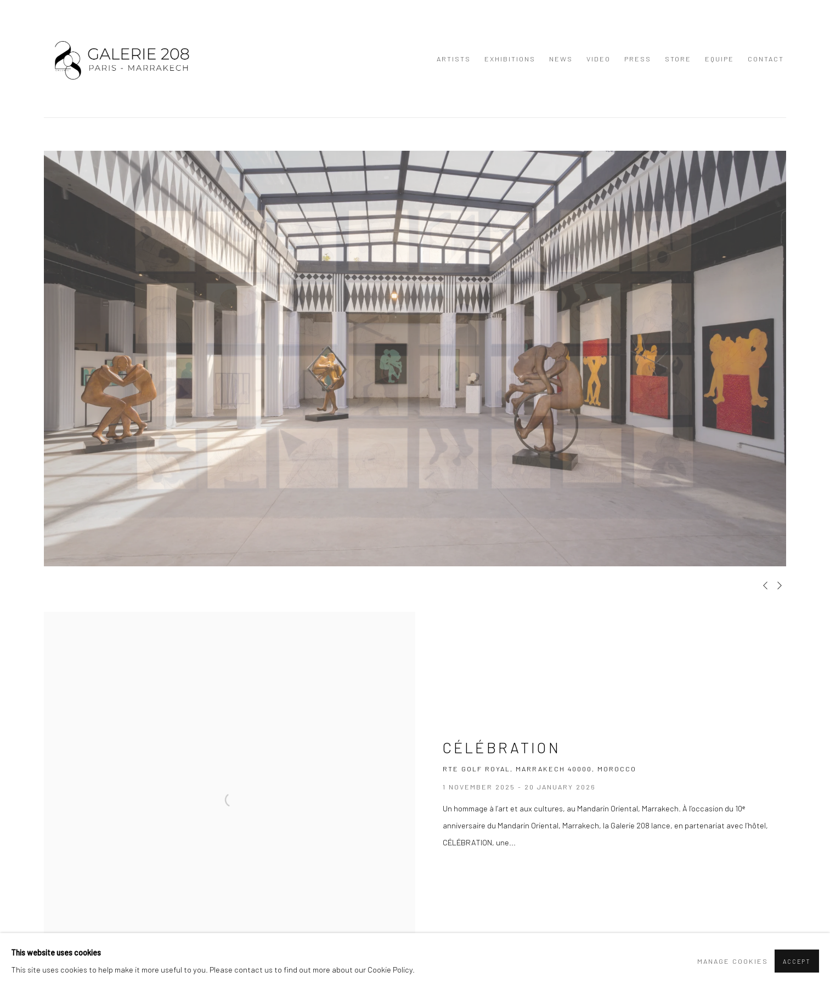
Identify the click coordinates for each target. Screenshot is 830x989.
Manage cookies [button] (732, 961)
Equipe (719, 58)
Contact (766, 58)
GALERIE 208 (120, 58)
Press (637, 58)
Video (598, 58)
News (561, 58)
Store (678, 58)
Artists (454, 58)
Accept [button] (797, 961)
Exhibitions (509, 58)
